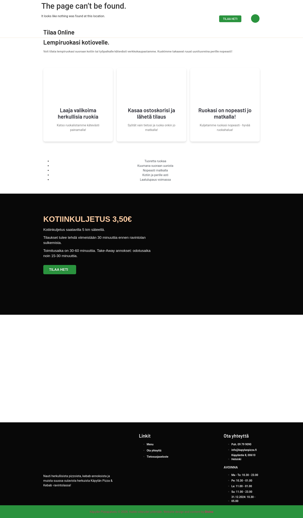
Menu (173, 18)
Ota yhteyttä (195, 18)
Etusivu (155, 18)
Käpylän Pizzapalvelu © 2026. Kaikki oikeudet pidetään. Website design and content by (151, 511)
